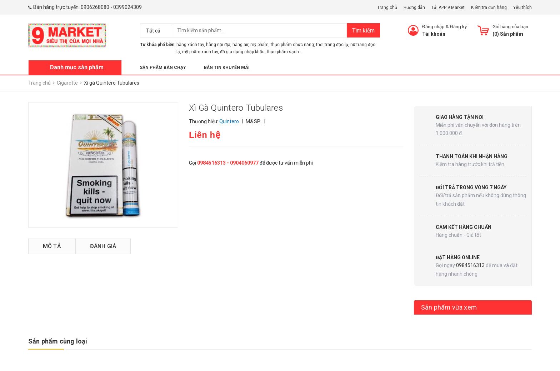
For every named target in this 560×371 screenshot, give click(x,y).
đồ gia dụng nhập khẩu (242, 51)
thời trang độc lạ (332, 44)
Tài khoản (433, 34)
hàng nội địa (218, 44)
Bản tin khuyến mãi (227, 67)
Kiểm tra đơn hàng (489, 7)
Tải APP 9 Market (448, 7)
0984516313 (470, 265)
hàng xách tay (190, 44)
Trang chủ (387, 7)
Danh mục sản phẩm (77, 67)
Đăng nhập (433, 26)
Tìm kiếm (363, 30)
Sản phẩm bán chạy (163, 67)
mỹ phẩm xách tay (200, 51)
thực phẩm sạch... (284, 51)
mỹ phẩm (259, 44)
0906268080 (95, 7)
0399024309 (127, 7)
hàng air (240, 44)
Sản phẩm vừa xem (449, 307)
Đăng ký (458, 26)
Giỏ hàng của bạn (510, 26)
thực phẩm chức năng (292, 44)
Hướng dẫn (414, 7)
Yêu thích (522, 7)
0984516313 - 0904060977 (228, 163)
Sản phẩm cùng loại (57, 341)
